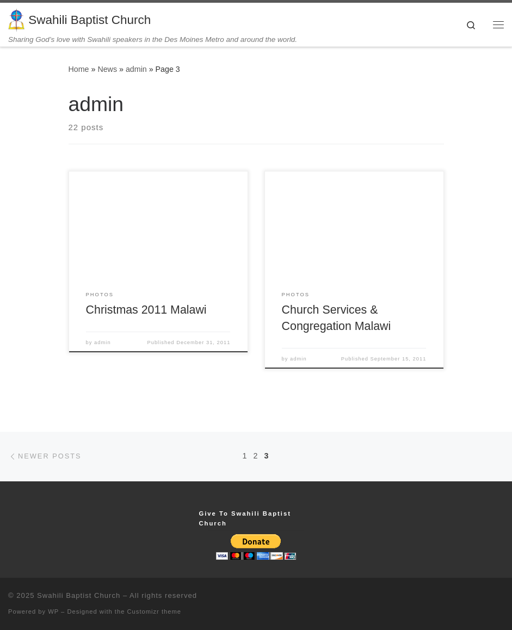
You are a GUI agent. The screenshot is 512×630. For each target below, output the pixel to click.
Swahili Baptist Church (78, 595)
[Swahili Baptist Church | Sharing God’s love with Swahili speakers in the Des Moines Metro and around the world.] (16, 19)
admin (136, 69)
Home (79, 69)
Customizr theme (154, 611)
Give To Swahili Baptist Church (245, 518)
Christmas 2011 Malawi (146, 309)
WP (53, 611)
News (107, 69)
